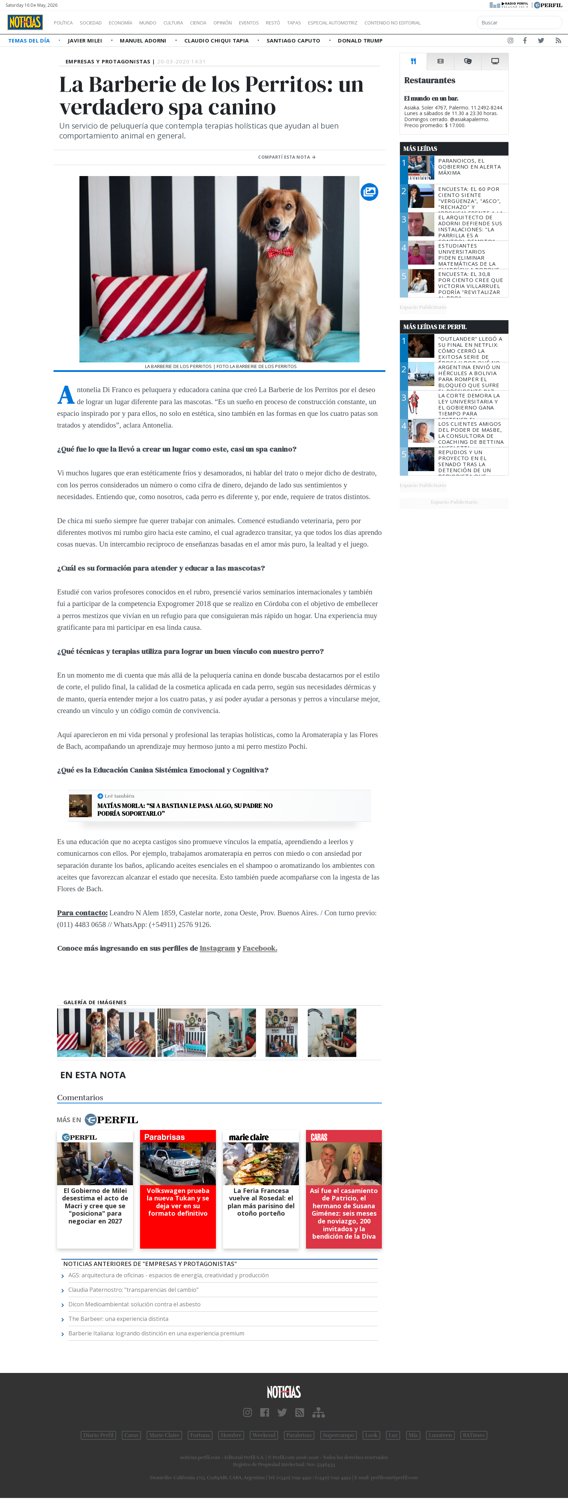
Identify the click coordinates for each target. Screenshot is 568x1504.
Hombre (231, 1435)
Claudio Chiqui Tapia (217, 40)
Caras (131, 1435)
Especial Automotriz (380, 22)
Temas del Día (29, 40)
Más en (97, 1120)
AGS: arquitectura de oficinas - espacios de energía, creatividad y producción (168, 1275)
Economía (132, 22)
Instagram (217, 948)
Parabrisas (299, 1435)
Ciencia (223, 22)
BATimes (474, 1435)
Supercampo (339, 1435)
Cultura (194, 22)
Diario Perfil (98, 1435)
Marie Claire (164, 1435)
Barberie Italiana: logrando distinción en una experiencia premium (156, 1333)
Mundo (164, 22)
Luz (393, 1435)
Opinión (251, 22)
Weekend (263, 1435)
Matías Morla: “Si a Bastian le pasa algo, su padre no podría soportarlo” (185, 809)
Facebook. (260, 948)
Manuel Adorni (144, 40)
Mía (413, 1435)
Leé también (119, 796)
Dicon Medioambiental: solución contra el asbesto (134, 1304)
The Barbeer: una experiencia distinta (118, 1319)
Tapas (334, 22)
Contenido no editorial (453, 22)
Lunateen (440, 1435)
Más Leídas (420, 149)
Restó (310, 22)
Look (371, 1435)
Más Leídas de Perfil (435, 327)
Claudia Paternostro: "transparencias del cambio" (133, 1290)
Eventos (283, 22)
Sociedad (98, 22)
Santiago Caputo (294, 40)
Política (66, 22)
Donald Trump (360, 40)
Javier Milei (86, 40)
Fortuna (200, 1435)
